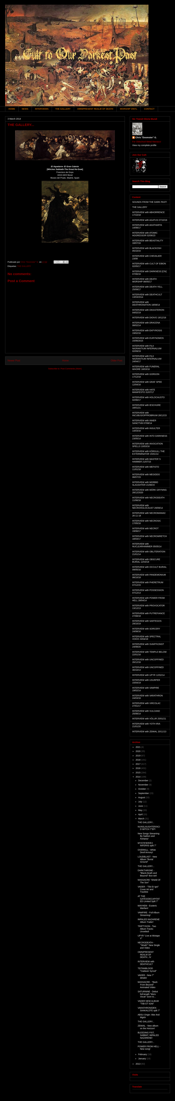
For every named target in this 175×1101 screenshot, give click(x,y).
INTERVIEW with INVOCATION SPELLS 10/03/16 (147, 445)
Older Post (116, 360)
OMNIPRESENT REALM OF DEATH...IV (145, 955)
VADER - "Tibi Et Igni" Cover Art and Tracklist (148, 889)
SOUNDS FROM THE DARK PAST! (149, 202)
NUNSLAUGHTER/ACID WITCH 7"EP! (149, 828)
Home (65, 360)
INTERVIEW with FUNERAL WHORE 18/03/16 (146, 367)
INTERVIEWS (42, 109)
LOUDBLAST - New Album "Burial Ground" (147, 859)
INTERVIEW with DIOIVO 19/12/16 (149, 317)
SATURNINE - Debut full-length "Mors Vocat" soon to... (148, 994)
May (140, 810)
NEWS (25, 109)
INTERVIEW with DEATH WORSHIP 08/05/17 (144, 280)
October (142, 789)
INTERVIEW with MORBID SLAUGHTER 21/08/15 (145, 483)
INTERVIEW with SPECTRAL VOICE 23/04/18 (146, 637)
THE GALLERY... (146, 822)
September (143, 793)
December (143, 780)
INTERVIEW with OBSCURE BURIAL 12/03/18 (146, 560)
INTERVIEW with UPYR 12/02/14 (148, 675)
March (141, 818)
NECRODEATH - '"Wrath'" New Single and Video (149, 945)
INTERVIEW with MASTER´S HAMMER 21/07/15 (146, 460)
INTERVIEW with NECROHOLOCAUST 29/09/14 (147, 506)
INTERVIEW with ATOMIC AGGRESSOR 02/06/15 (145, 234)
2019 (138, 755)
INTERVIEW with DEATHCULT (146, 962)
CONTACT (149, 109)
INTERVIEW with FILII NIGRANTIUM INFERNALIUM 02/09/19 (146, 348)
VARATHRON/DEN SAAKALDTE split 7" (149, 1009)
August (142, 797)
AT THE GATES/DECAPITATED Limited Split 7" (149, 899)
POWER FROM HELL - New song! (149, 1047)
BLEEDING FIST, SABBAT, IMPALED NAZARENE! (148, 1035)
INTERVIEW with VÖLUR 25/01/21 (149, 718)
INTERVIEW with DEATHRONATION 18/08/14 (146, 303)
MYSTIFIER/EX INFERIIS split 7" (147, 844)
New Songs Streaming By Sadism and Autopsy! (148, 836)
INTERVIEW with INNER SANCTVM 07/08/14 (144, 421)
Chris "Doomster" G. (146, 137)
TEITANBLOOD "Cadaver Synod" (147, 969)
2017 (138, 764)
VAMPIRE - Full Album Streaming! (148, 913)
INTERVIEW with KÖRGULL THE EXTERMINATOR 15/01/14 (148, 452)
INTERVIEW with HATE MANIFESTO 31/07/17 (143, 391)
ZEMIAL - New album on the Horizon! (148, 1027)
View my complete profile (144, 145)
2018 (138, 760)
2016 (138, 768)
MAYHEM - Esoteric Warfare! (147, 907)
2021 (138, 747)
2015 (138, 772)
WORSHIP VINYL (128, 109)
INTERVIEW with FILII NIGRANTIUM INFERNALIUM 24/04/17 (146, 359)
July (140, 801)
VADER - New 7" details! (146, 976)
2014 (138, 777)
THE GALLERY (62, 109)
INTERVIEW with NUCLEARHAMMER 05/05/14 (147, 545)
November (143, 784)
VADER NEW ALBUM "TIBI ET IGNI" (148, 1002)
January (142, 1058)
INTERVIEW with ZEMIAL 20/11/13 (149, 731)
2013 (138, 1064)
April (140, 814)
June (141, 806)
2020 (138, 751)
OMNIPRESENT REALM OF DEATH (95, 109)
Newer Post (14, 360)
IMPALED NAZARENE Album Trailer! (149, 920)
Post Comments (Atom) (71, 368)
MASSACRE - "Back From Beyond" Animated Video (147, 985)
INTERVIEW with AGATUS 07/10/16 (149, 220)
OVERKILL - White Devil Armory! (147, 851)
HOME (12, 109)
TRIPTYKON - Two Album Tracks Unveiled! (147, 929)
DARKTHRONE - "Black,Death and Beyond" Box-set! (147, 873)
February (143, 1054)
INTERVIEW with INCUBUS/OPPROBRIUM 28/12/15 (149, 414)
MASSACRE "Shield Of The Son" (149, 881)
